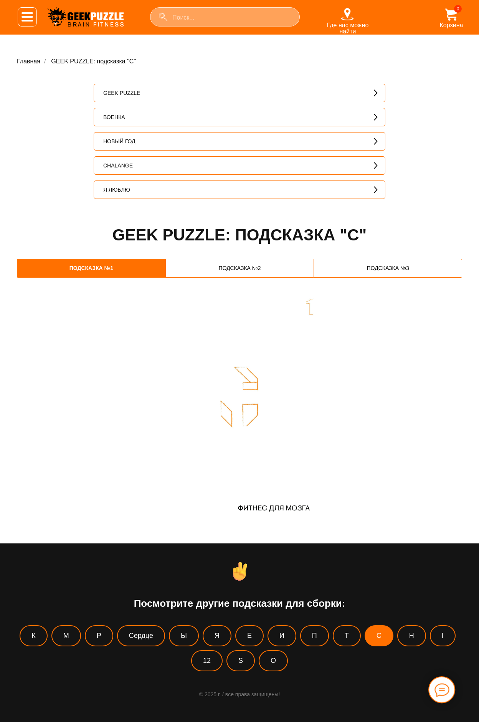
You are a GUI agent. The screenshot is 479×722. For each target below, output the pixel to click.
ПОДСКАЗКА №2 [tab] (239, 268)
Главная (28, 61)
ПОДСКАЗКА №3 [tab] (388, 268)
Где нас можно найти (348, 28)
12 (207, 660)
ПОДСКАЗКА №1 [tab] (91, 268)
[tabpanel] (239, 416)
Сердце (141, 635)
